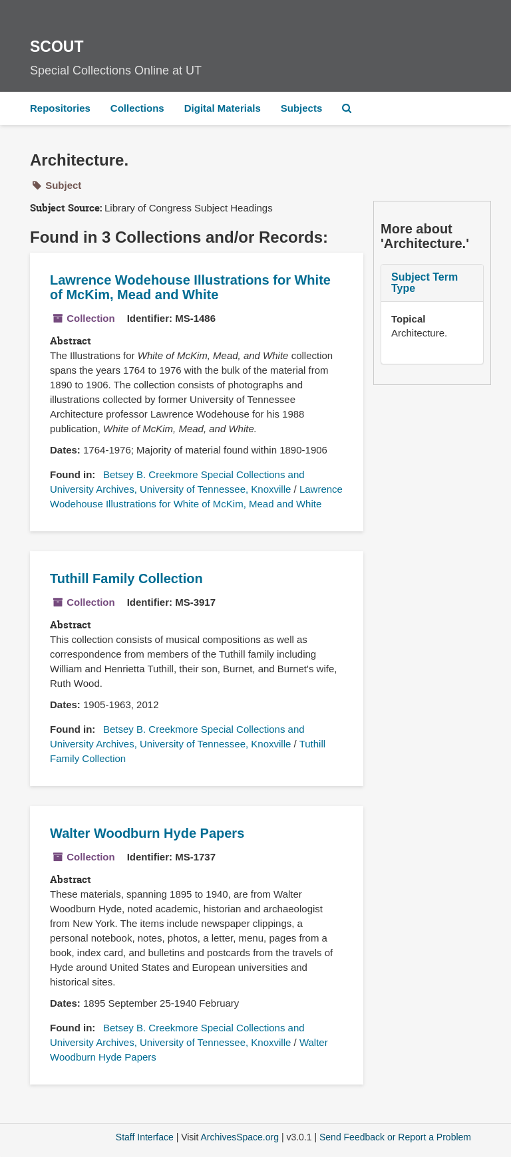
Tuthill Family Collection (126, 578)
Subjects (302, 108)
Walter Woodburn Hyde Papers (147, 833)
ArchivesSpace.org (239, 1137)
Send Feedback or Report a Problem (395, 1137)
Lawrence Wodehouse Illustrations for (190, 287)
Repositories (60, 108)
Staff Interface (145, 1137)
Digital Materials (222, 108)
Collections (137, 108)
